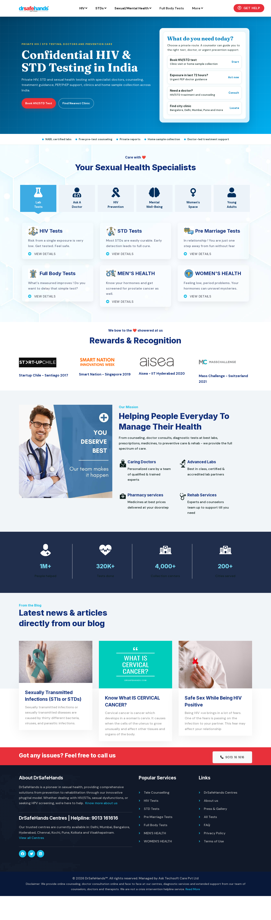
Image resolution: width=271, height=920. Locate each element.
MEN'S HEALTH (155, 857)
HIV (46, 23)
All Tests (210, 841)
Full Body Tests (134, 23)
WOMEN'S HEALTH (158, 865)
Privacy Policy (214, 857)
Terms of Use (214, 865)
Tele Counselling (156, 816)
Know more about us (101, 827)
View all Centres (31, 862)
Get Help (211, 23)
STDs (63, 23)
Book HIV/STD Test (39, 119)
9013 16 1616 (231, 781)
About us (211, 824)
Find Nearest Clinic (77, 119)
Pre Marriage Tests (158, 841)
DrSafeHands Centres (220, 816)
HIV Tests (151, 824)
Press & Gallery (215, 833)
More (160, 23)
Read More (193, 913)
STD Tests (151, 833)
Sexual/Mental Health (95, 23)
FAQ (207, 849)
